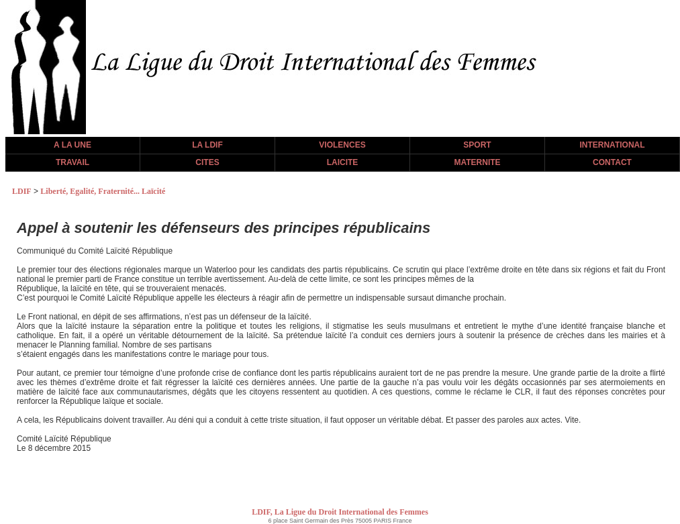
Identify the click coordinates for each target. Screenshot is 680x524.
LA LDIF (207, 145)
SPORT (477, 145)
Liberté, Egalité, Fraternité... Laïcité (102, 191)
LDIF (22, 191)
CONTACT (612, 162)
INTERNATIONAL (611, 145)
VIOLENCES (342, 145)
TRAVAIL (72, 162)
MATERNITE (477, 162)
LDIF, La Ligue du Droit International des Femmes (340, 512)
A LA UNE (72, 145)
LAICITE (342, 162)
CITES (207, 162)
